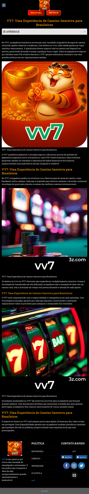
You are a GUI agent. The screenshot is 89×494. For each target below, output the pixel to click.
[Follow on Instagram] (74, 461)
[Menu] (4, 5)
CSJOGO (44, 487)
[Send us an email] (74, 471)
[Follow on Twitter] (81, 461)
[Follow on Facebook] (66, 461)
